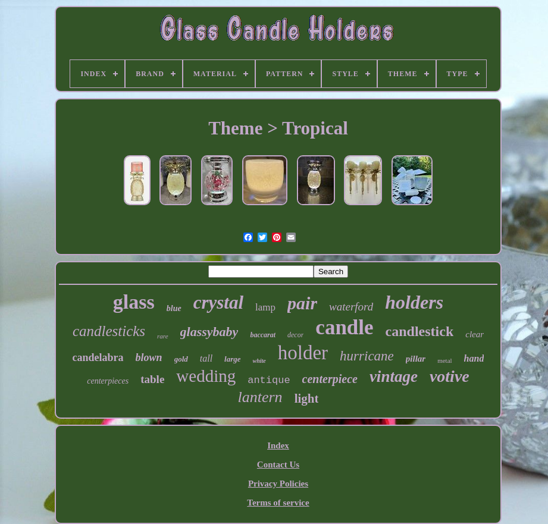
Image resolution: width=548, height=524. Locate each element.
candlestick (420, 331)
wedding (206, 375)
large (232, 358)
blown (149, 357)
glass (134, 302)
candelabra (98, 357)
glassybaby (209, 331)
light (307, 398)
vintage (393, 376)
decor (295, 335)
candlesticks (109, 331)
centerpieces (108, 380)
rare (162, 336)
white (259, 360)
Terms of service (278, 502)
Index (278, 445)
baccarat (262, 335)
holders (414, 302)
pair (302, 303)
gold (181, 358)
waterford (351, 306)
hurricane (367, 356)
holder (303, 352)
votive (449, 376)
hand (474, 358)
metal (444, 360)
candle (344, 327)
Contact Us (278, 464)
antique (269, 380)
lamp (265, 307)
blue (174, 308)
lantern (260, 397)
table (152, 379)
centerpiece (330, 378)
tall (206, 358)
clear (474, 334)
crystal (218, 302)
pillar (415, 358)
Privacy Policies (278, 483)
